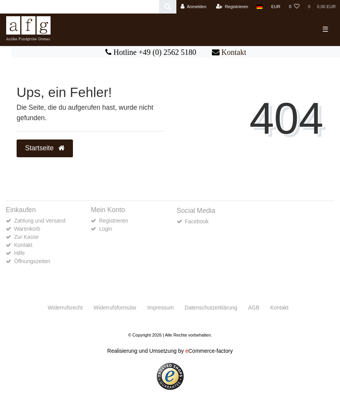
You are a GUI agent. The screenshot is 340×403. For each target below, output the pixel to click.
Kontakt (234, 52)
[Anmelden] (193, 7)
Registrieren (113, 221)
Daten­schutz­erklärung (211, 307)
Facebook (196, 221)
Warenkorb (27, 229)
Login (105, 229)
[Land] (259, 7)
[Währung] (276, 7)
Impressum (160, 307)
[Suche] (167, 7)
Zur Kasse (26, 237)
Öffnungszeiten (32, 261)
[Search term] (79, 7)
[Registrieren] (232, 7)
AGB (254, 307)
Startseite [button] (44, 148)
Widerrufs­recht (65, 307)
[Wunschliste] (294, 7)
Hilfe (19, 253)
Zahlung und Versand (39, 221)
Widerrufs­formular (114, 307)
